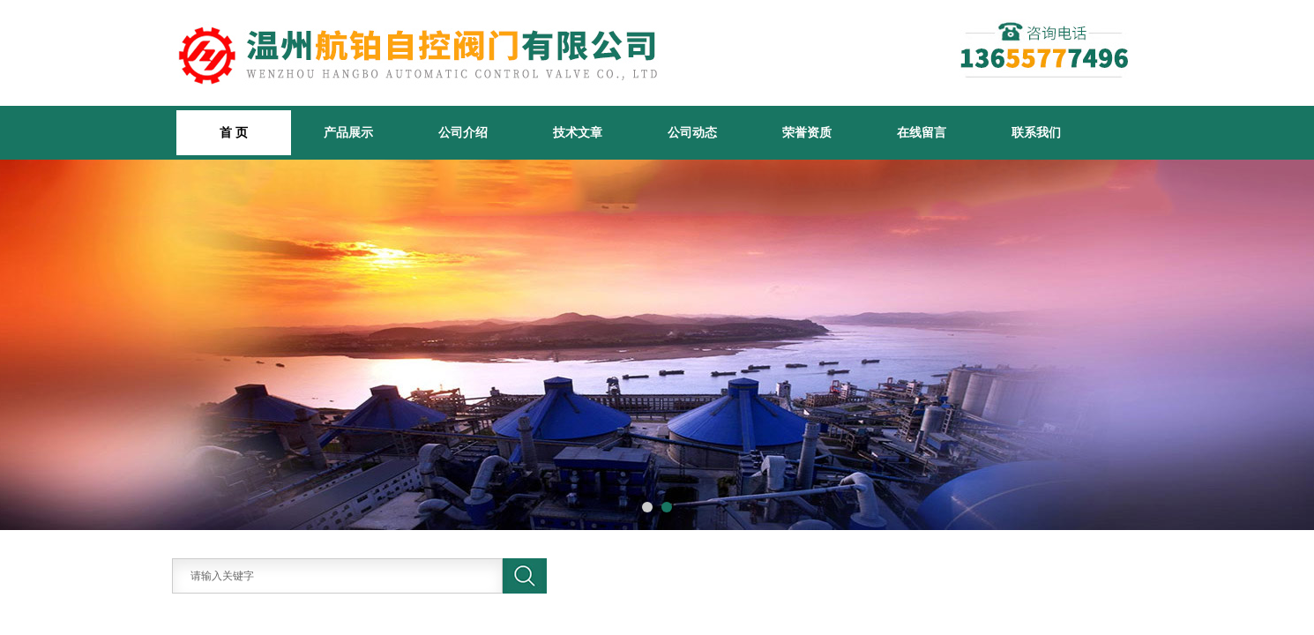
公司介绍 (463, 132)
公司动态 (692, 132)
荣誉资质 (807, 132)
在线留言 (921, 132)
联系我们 (1036, 132)
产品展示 (348, 132)
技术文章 (577, 132)
